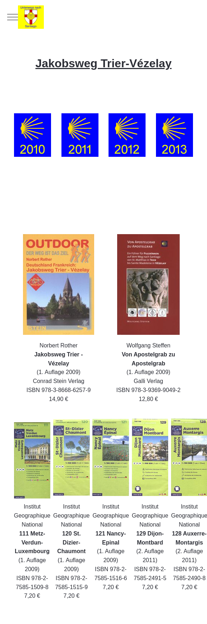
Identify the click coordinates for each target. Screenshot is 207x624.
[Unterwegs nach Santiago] (103, 17)
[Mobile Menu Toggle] (12, 17)
